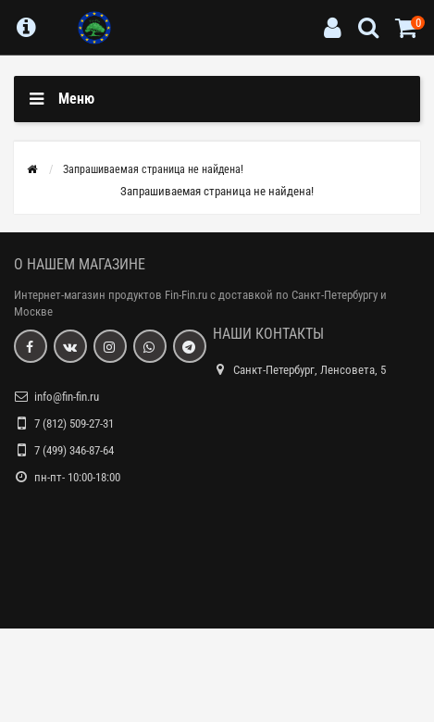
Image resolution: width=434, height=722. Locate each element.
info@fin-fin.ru (66, 397)
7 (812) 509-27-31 (74, 423)
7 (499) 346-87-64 (74, 450)
